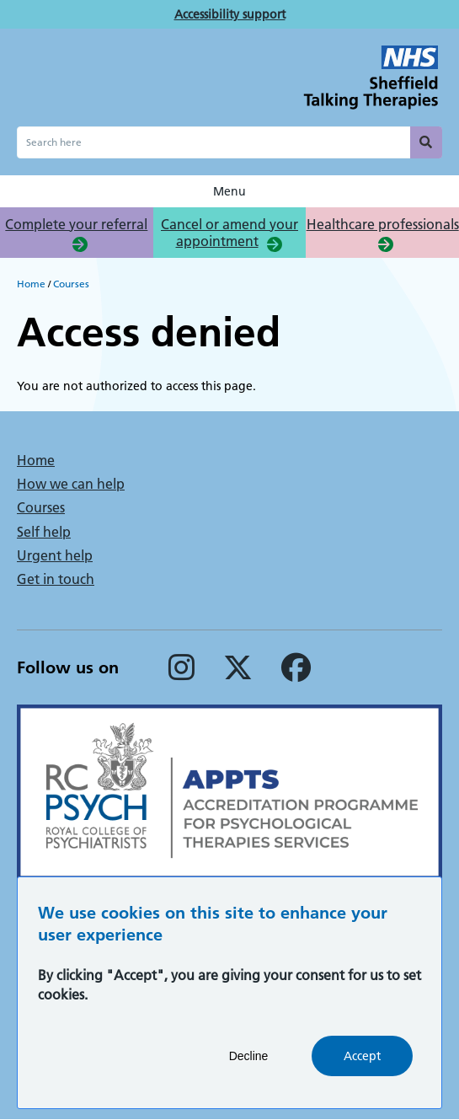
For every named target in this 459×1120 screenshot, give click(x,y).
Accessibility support (230, 14)
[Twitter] (238, 674)
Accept (362, 1070)
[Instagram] (181, 674)
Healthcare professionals (383, 224)
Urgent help (55, 555)
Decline (249, 1070)
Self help (44, 531)
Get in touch (55, 579)
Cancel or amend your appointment (229, 232)
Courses (71, 283)
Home (31, 283)
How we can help (71, 483)
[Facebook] (296, 674)
